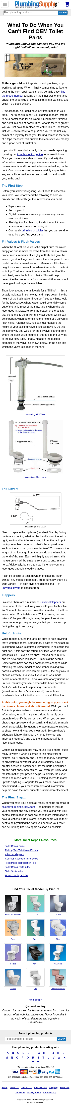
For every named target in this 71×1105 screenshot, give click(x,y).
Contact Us (26, 1087)
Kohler (35, 954)
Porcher (13, 979)
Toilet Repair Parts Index (17, 867)
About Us (14, 1087)
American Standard (13, 904)
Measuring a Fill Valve (35, 385)
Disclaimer (20, 1092)
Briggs (35, 904)
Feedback (64, 1087)
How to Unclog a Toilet (16, 875)
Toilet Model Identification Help (20, 863)
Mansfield (58, 954)
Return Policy (49, 1092)
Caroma (58, 904)
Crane (35, 929)
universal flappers (50, 602)
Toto (35, 979)
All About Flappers (14, 854)
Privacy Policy (34, 1092)
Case (13, 929)
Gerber (13, 954)
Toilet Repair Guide (15, 846)
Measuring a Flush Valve (35, 448)
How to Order (40, 1087)
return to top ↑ (35, 1000)
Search (61, 1039)
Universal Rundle (58, 979)
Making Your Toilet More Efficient (21, 850)
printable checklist (32, 230)
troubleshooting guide (30, 154)
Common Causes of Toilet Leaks (21, 858)
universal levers (11, 587)
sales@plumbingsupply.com (18, 806)
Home (5, 1087)
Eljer (58, 929)
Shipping (53, 1087)
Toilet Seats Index (14, 871)
